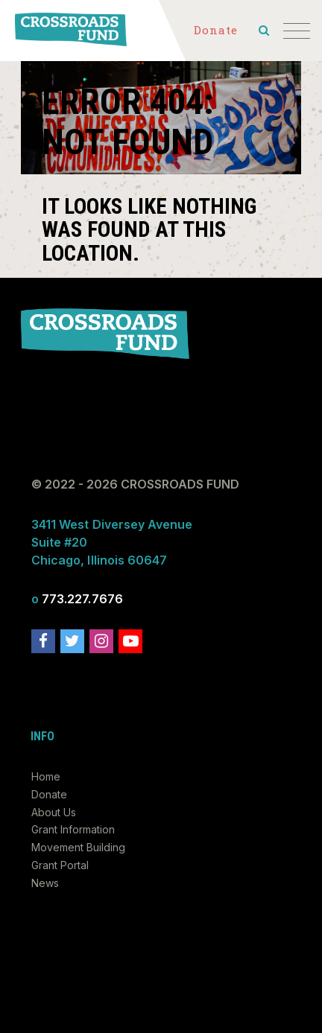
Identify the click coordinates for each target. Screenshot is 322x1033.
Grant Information (73, 829)
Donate (49, 794)
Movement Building (78, 847)
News (45, 883)
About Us (53, 812)
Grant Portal (60, 865)
